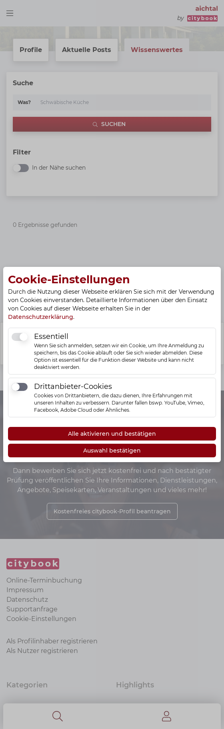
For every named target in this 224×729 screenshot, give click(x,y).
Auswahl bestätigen (112, 450)
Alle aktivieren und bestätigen (112, 433)
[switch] (20, 337)
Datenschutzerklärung (40, 316)
